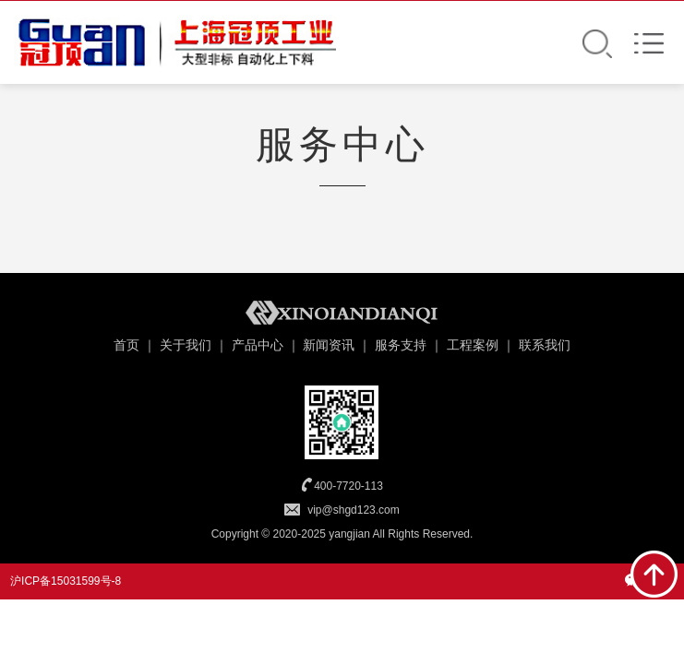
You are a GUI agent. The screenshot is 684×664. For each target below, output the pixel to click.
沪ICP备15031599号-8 (65, 581)
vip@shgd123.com (353, 510)
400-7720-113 (348, 486)
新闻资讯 (328, 345)
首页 (126, 345)
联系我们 (544, 345)
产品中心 (257, 345)
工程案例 (472, 345)
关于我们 (185, 345)
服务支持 (400, 345)
